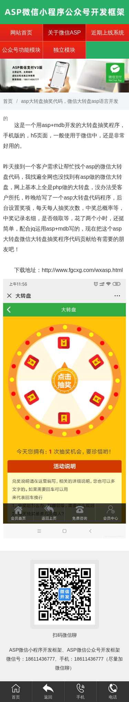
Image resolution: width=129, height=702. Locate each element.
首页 (8, 101)
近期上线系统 (107, 33)
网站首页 (21, 33)
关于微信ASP (64, 33)
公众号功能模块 (21, 50)
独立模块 (64, 50)
